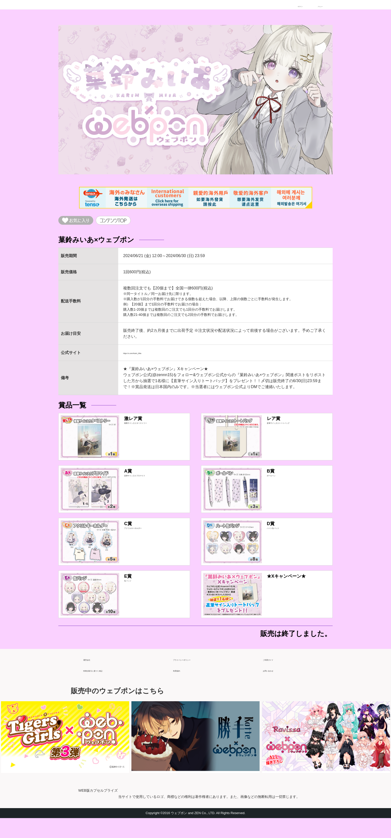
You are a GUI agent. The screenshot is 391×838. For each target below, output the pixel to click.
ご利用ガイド (275, 677)
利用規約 (181, 688)
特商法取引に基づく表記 (105, 688)
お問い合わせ (275, 688)
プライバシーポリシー (193, 677)
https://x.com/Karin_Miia (144, 356)
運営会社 (91, 677)
